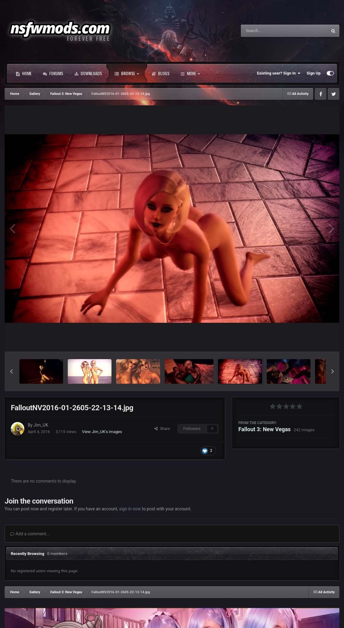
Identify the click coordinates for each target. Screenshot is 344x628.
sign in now (130, 508)
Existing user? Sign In (279, 73)
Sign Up (314, 73)
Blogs (160, 73)
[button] (11, 371)
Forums (53, 73)
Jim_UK (41, 425)
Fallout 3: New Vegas (264, 429)
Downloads (88, 73)
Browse (126, 73)
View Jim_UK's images (102, 431)
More (190, 73)
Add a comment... (30, 533)
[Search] (268, 31)
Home (23, 73)
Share (162, 428)
